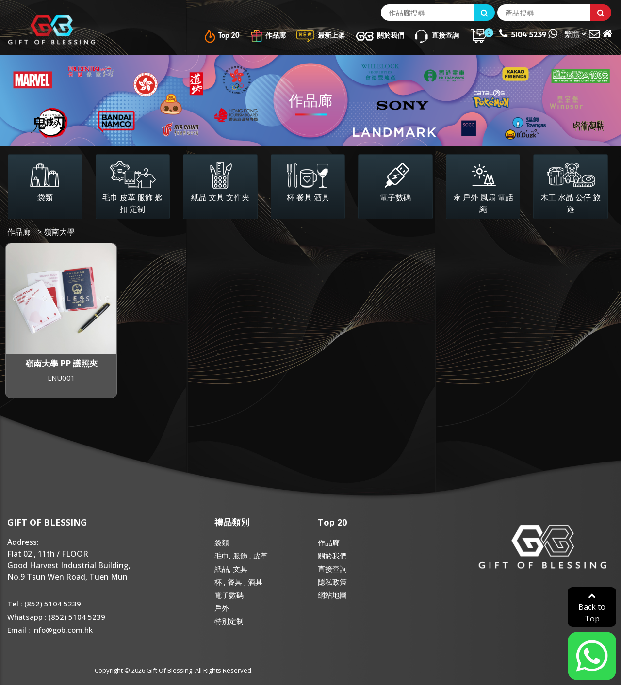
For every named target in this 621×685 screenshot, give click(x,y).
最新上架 (320, 36)
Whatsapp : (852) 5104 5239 (56, 616)
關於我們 (379, 36)
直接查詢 (436, 36)
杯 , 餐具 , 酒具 (238, 582)
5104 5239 (528, 33)
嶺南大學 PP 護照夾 (61, 363)
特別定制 (229, 621)
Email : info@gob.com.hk (50, 630)
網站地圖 (332, 595)
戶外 (221, 608)
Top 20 (221, 36)
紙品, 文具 (230, 568)
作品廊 (268, 36)
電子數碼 (229, 595)
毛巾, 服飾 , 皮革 (241, 555)
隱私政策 (332, 582)
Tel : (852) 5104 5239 (44, 603)
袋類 (221, 542)
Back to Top (592, 607)
